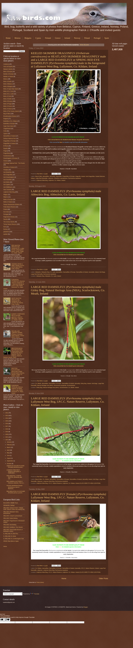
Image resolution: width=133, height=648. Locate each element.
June (8, 455)
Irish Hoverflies (7, 179)
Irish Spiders (6, 184)
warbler (5, 234)
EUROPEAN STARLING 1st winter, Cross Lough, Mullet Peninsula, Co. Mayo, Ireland (17, 389)
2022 (7, 439)
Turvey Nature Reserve (9, 224)
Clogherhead (7, 128)
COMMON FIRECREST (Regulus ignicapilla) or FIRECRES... (14, 471)
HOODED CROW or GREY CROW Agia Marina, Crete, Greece (17, 266)
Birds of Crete (7, 96)
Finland (48, 38)
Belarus (18, 38)
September (10, 461)
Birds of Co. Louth (8, 94)
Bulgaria (28, 38)
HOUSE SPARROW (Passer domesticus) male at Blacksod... (14, 487)
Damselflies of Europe (69, 272)
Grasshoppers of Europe (10, 158)
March (9, 447)
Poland (87, 38)
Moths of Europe (8, 199)
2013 (7, 415)
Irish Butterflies (7, 172)
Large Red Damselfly (41, 178)
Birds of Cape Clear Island (10, 89)
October (9, 463)
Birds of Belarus (7, 84)
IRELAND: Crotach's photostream (12, 516)
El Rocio (5, 146)
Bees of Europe (7, 71)
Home (8, 38)
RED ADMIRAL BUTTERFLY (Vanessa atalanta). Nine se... (16, 482)
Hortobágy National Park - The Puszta (14, 163)
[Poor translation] (7, 619)
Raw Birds (40, 173)
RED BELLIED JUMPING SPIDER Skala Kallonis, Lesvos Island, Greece (17, 334)
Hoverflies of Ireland (9, 167)
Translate (34, 594)
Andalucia (6, 64)
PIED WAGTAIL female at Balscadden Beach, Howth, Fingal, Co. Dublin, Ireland (17, 249)
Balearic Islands (7, 69)
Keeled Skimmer (100, 176)
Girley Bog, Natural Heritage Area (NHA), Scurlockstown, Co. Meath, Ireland (57, 387)
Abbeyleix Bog (45, 272)
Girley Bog (83, 383)
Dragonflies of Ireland (9, 143)
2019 (7, 431)
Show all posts (84, 45)
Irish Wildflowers (8, 187)
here (59, 139)
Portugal (97, 38)
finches (5, 229)
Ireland (67, 38)
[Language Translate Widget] (12, 593)
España (5, 148)
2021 (7, 437)
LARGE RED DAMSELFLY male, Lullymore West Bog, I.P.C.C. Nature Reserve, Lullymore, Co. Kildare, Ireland (67, 401)
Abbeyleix (38, 272)
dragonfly (77, 176)
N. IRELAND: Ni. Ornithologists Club (13, 538)
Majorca (5, 197)
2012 (7, 413)
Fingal (5, 151)
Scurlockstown (71, 385)
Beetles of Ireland (8, 76)
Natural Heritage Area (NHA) (45, 385)
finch (4, 226)
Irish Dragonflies (90, 176)
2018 (7, 429)
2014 (7, 418)
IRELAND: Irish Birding (9, 524)
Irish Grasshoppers (8, 177)
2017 (7, 426)
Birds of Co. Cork (8, 91)
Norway (77, 38)
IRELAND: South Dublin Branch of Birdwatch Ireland (12, 530)
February (9, 444)
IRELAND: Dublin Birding (10, 518)
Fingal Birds (6, 153)
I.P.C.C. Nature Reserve (87, 568)
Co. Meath (38, 383)
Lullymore (50, 178)
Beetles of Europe (8, 74)
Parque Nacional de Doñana (11, 204)
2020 (7, 434)
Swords (5, 219)
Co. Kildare (46, 479)
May (8, 452)
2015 (7, 421)
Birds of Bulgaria (8, 86)
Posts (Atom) (40, 582)
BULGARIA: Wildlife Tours (10, 503)
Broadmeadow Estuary (9, 116)
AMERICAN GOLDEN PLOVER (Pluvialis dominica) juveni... (15, 466)
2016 (7, 423)
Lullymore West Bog (48, 481)
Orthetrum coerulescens (60, 178)
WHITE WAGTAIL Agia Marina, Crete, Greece (17, 301)
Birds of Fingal (7, 103)
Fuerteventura (7, 156)
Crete (4, 131)
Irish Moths (6, 182)
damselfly (52, 176)
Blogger (85, 607)
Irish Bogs (102, 272)
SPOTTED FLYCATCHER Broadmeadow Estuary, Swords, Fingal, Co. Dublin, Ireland (17, 372)
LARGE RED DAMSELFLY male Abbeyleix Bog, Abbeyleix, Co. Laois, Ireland (66, 192)
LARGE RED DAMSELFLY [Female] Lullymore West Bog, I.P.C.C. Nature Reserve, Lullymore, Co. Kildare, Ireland (68, 497)
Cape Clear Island (8, 126)
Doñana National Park (9, 138)
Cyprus (38, 38)
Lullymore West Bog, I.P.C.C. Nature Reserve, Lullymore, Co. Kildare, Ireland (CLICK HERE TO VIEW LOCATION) (68, 483)
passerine (6, 231)
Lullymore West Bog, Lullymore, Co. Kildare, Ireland (50, 180)
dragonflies (59, 176)
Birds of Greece (7, 106)
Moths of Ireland (7, 202)
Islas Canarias (7, 189)
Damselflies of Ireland (82, 272)
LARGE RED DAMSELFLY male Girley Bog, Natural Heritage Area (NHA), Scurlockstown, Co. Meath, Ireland (68, 290)
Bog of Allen (38, 176)
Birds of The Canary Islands (11, 111)
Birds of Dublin (7, 81)
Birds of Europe (7, 101)
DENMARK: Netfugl (8, 505)
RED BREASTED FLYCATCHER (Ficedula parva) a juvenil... (16, 492)
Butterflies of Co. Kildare (10, 121)
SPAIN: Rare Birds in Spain (11, 541)
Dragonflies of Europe (68, 176)
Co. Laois (52, 272)
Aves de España (8, 66)
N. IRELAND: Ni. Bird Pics (10, 533)
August (9, 458)
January (9, 442)
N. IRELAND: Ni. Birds (9, 536)
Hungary (5, 169)
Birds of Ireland (7, 108)
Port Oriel (6, 212)
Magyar (5, 194)
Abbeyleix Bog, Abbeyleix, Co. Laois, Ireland (48, 276)
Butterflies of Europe (9, 123)
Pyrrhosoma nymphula (74, 178)
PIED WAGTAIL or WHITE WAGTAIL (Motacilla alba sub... (14, 477)
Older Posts (103, 578)
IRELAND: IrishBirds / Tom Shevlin (13, 527)
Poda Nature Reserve (9, 207)
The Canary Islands (8, 221)
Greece (58, 38)
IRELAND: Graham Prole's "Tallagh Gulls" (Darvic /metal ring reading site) (14, 508)
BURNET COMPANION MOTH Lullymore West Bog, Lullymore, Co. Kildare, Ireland (18, 317)
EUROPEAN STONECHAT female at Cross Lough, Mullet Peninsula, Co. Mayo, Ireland (14, 284)
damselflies (46, 176)
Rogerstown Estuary (9, 217)
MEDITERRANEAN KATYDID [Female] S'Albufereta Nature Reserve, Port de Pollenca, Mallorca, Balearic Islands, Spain (13, 353)
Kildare (33, 178)
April (8, 450)
